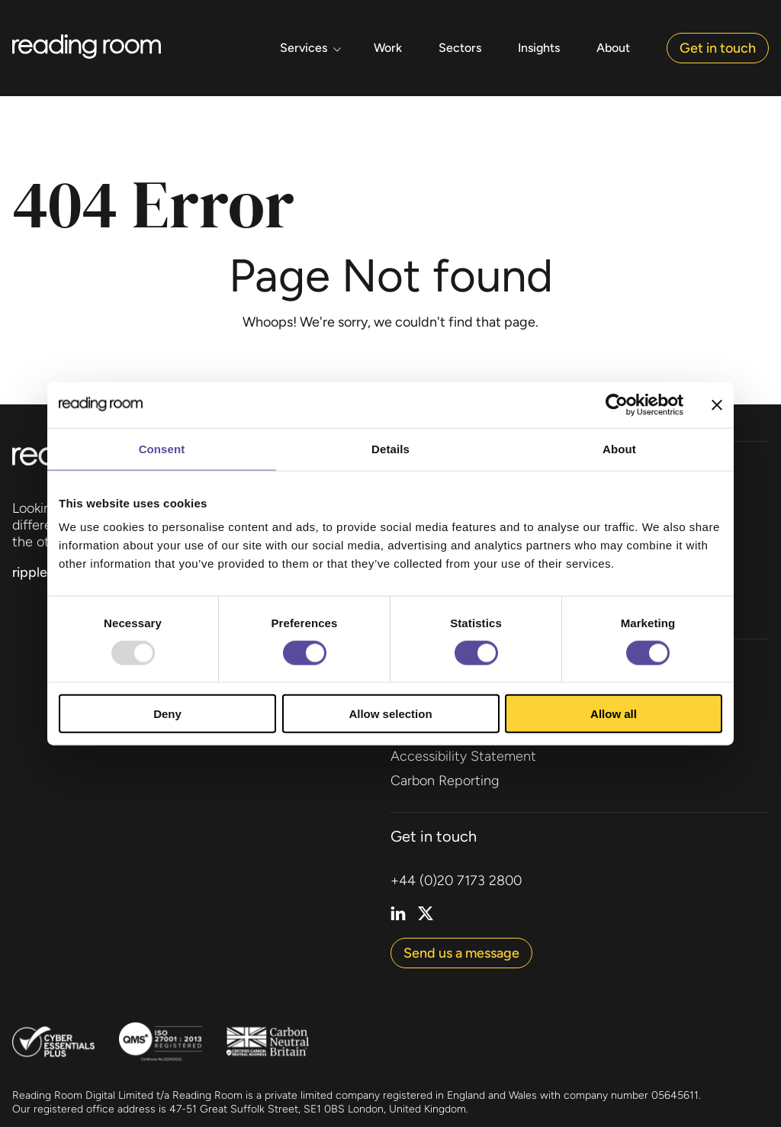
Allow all (613, 713)
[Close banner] (717, 404)
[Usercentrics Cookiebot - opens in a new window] (616, 404)
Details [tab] (390, 448)
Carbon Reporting (444, 780)
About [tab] (619, 448)
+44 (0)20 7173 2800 (456, 880)
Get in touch (718, 48)
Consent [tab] (162, 448)
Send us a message (461, 953)
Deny (167, 713)
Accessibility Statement (463, 756)
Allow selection (390, 713)
